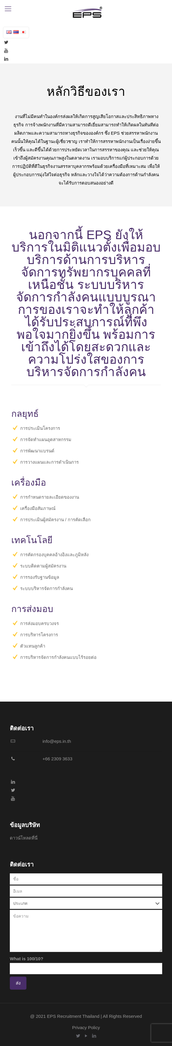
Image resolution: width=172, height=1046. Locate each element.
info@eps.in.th (56, 741)
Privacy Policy (86, 1027)
